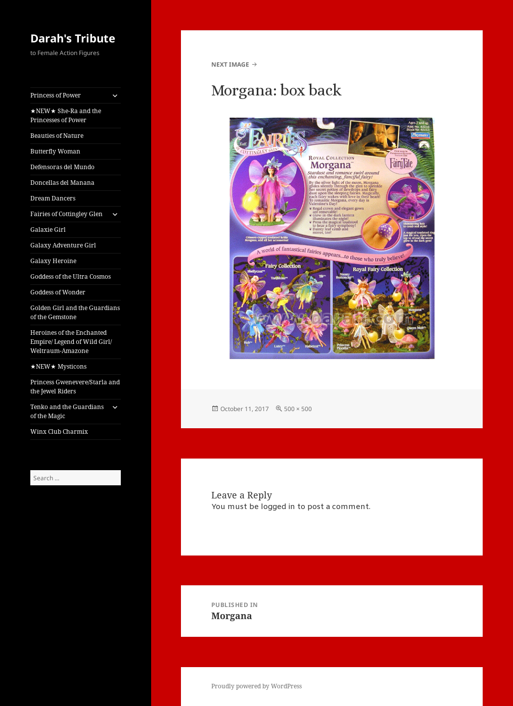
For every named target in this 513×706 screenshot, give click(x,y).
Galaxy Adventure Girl (63, 245)
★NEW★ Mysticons (58, 366)
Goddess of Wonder (57, 292)
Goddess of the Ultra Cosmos (70, 276)
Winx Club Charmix (59, 431)
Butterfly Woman (55, 151)
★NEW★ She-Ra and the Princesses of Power (65, 115)
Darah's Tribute (72, 37)
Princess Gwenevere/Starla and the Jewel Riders (75, 386)
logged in (278, 507)
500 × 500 (298, 409)
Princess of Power (55, 95)
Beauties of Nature (56, 135)
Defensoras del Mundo (62, 167)
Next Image (230, 64)
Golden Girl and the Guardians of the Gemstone (75, 312)
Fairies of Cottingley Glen (66, 214)
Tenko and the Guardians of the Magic (67, 411)
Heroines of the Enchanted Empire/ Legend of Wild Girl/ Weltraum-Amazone (71, 341)
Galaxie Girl (48, 229)
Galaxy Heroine (53, 261)
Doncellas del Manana (62, 182)
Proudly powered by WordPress (256, 686)
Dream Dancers (52, 198)
